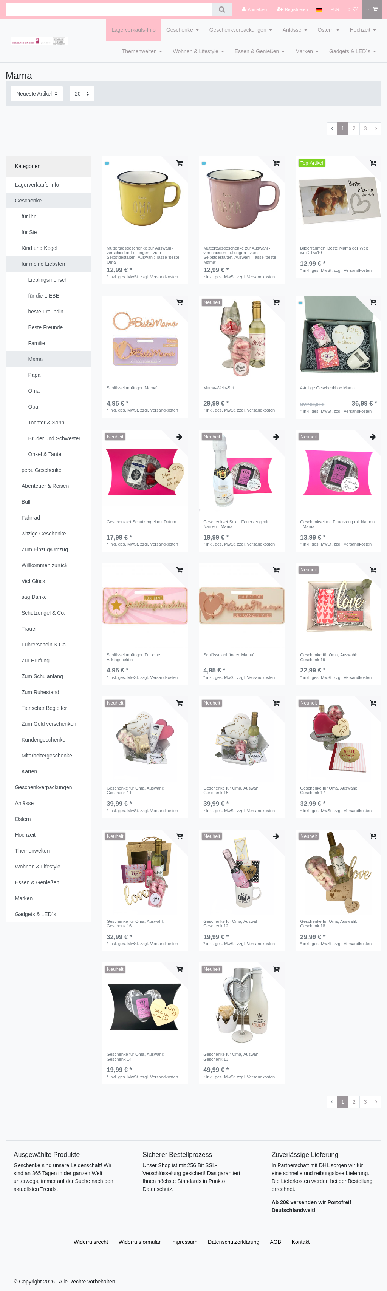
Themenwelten (139, 51)
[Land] (319, 9)
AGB (275, 1242)
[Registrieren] (292, 9)
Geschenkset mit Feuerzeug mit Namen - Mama (337, 524)
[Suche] (222, 9)
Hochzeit (360, 30)
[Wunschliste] (353, 9)
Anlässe (292, 30)
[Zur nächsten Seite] (376, 128)
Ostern (326, 30)
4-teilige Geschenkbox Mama (327, 388)
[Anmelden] (254, 9)
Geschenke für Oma (328, 657)
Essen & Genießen (257, 51)
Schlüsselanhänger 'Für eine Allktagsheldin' (133, 657)
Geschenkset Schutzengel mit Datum (141, 522)
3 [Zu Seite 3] (365, 128)
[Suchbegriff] (109, 9)
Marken (304, 51)
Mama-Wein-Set (218, 388)
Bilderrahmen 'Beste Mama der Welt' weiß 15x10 (334, 250)
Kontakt (301, 1242)
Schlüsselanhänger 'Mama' (132, 388)
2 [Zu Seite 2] (354, 128)
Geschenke (179, 30)
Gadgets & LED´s (349, 51)
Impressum (184, 1242)
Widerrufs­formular (140, 1242)
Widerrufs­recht (91, 1242)
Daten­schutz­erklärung (233, 1242)
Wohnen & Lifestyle (195, 51)
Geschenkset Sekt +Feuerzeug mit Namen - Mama (235, 524)
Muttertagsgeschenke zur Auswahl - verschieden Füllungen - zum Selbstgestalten (143, 255)
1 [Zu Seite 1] (342, 128)
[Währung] (335, 9)
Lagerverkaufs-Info (133, 30)
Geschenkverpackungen (237, 30)
